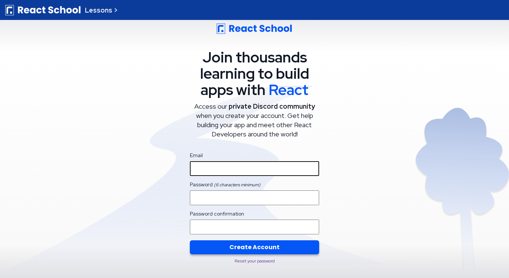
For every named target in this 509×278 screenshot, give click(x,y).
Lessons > (101, 10)
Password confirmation (217, 213)
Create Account (254, 247)
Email (196, 155)
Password (225, 184)
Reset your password (255, 261)
